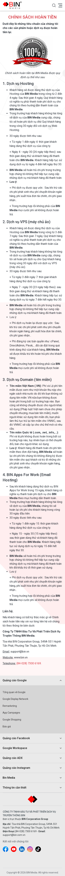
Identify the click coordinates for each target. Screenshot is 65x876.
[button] (54, 5)
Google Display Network (15, 699)
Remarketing (10, 706)
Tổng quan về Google (14, 692)
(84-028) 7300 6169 (28, 663)
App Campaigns (11, 712)
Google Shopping (12, 719)
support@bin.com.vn (14, 835)
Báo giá (7, 726)
